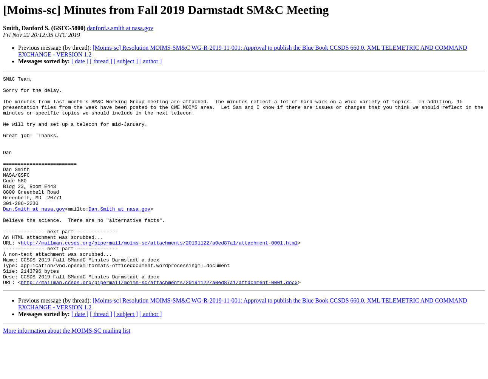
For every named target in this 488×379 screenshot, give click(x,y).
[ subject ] (126, 61)
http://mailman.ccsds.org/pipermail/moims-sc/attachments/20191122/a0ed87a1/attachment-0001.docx (159, 324)
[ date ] (79, 61)
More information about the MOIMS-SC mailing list (66, 372)
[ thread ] (101, 61)
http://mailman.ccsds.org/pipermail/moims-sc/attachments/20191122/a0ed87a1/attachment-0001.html (159, 276)
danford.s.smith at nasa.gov (120, 28)
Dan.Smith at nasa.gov (34, 235)
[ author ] (150, 61)
